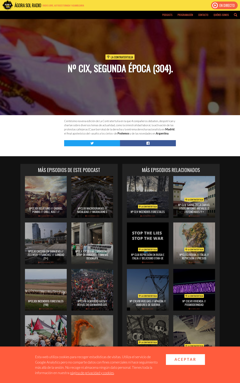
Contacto (203, 15)
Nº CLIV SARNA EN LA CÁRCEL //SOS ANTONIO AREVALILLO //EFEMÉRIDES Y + (194, 208)
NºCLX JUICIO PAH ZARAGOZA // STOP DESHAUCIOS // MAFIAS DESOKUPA (92, 254)
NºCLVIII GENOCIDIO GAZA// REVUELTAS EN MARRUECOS (92, 303)
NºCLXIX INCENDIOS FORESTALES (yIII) (46, 303)
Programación (185, 15)
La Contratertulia (122, 57)
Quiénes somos (221, 15)
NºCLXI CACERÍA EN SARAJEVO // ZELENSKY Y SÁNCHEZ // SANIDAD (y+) (46, 254)
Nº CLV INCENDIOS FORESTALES (148, 211)
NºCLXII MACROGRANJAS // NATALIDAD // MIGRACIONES (92, 210)
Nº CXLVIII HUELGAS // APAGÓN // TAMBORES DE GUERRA (148, 303)
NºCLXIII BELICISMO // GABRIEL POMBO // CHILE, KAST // (46, 210)
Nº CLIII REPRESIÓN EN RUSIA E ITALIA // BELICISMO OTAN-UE (147, 256)
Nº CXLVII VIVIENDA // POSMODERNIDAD (194, 303)
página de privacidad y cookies (92, 373)
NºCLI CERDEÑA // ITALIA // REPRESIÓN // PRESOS (194, 256)
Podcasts (167, 15)
